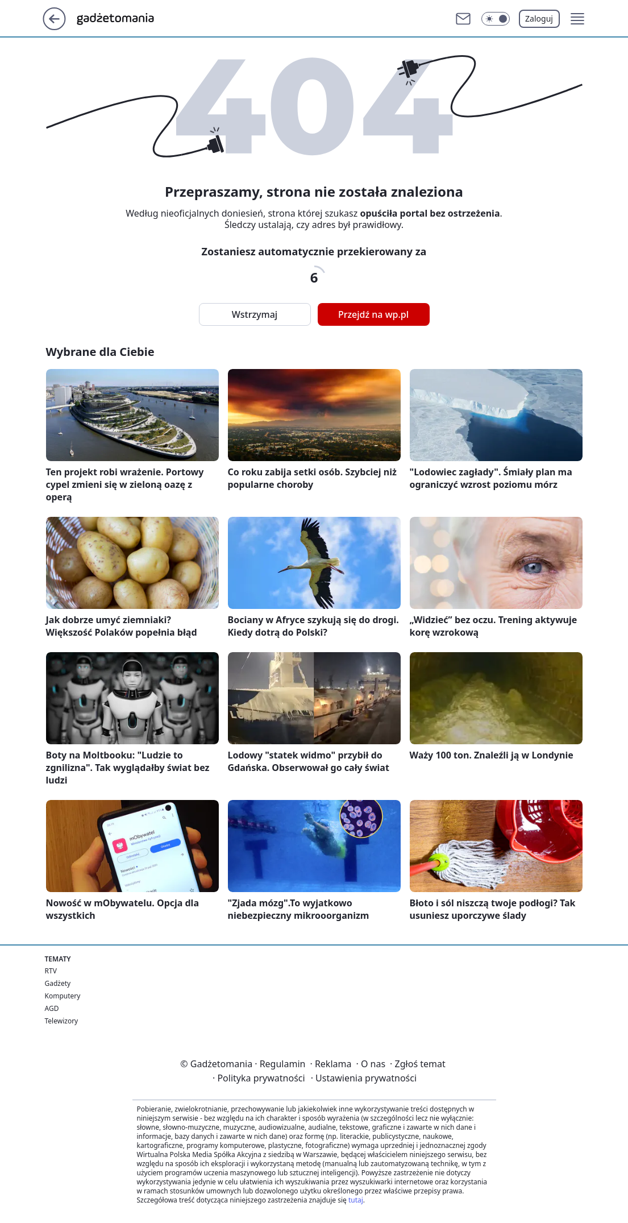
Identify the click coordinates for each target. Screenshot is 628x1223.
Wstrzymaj (254, 314)
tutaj (355, 1200)
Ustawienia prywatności (364, 1078)
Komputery (63, 996)
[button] (577, 19)
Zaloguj (539, 18)
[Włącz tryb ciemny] (495, 19)
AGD (52, 1008)
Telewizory (61, 1021)
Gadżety (58, 983)
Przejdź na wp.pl (373, 314)
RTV (51, 971)
